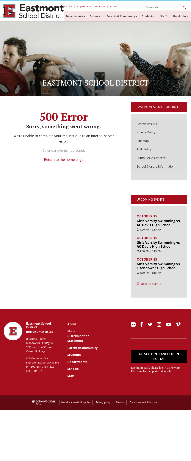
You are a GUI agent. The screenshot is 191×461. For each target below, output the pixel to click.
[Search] (184, 7)
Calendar (70, 6)
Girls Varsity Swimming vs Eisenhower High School (158, 266)
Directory (101, 6)
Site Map (143, 141)
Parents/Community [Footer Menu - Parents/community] (82, 348)
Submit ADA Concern (151, 158)
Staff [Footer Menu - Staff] (70, 376)
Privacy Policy (146, 132)
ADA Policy (144, 149)
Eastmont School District (157, 107)
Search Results (147, 124)
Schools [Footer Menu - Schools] (73, 369)
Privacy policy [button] (103, 402)
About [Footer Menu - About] (71, 324)
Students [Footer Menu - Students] (74, 355)
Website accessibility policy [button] (76, 402)
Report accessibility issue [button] (143, 402)
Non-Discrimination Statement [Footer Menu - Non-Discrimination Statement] (78, 336)
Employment (85, 6)
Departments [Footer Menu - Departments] (77, 362)
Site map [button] (120, 402)
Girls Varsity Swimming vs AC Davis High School (158, 223)
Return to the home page (63, 159)
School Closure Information (156, 166)
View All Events (150, 284)
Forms (113, 6)
